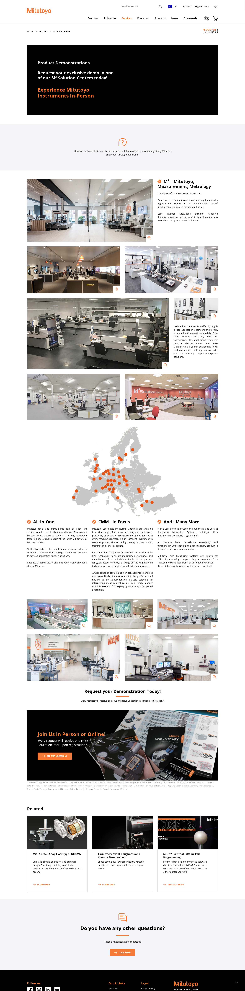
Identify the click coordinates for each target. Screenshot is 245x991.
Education (143, 18)
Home (30, 31)
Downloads (190, 18)
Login (215, 6)
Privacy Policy (148, 988)
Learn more (41, 884)
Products (93, 18)
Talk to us (122, 952)
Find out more (173, 884)
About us (160, 18)
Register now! (202, 6)
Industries (110, 18)
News (174, 18)
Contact (187, 6)
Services (127, 18)
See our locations (54, 756)
